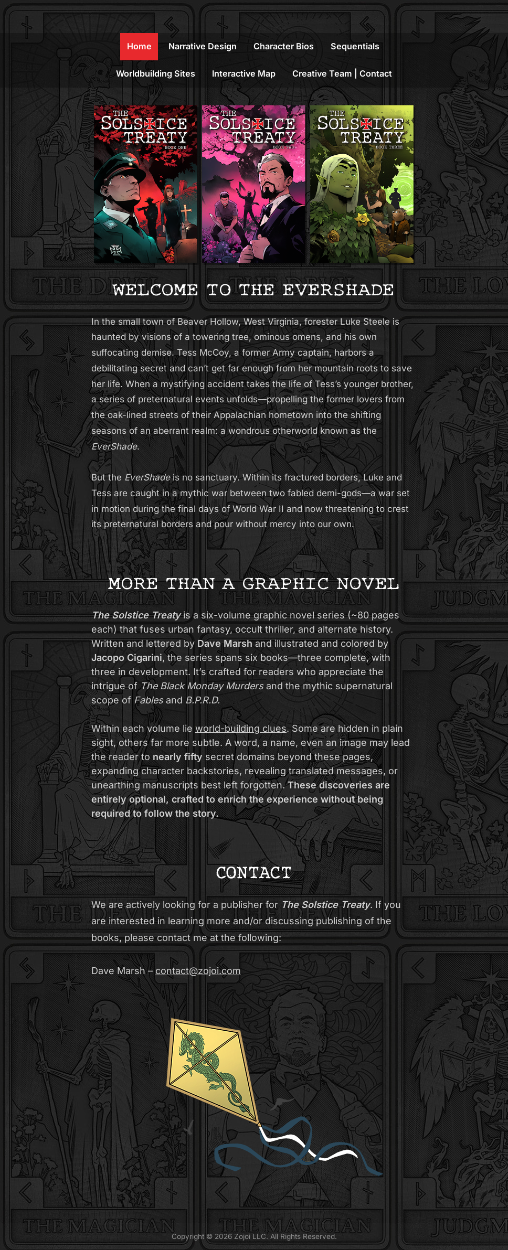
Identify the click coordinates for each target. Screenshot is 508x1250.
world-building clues (241, 728)
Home (139, 46)
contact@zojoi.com (198, 970)
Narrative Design (202, 46)
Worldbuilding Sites (155, 73)
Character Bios (283, 46)
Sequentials (355, 46)
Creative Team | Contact (342, 73)
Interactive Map (244, 73)
